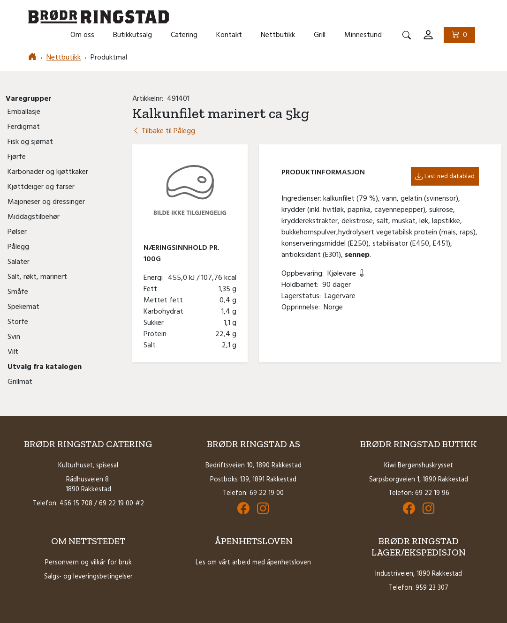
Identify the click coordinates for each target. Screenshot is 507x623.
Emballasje (24, 112)
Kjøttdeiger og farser (41, 187)
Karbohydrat (165, 311)
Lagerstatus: (303, 296)
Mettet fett (165, 300)
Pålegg (18, 247)
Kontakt (229, 35)
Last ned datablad (445, 176)
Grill (319, 35)
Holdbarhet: (301, 285)
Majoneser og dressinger (46, 202)
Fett (152, 289)
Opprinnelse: (302, 307)
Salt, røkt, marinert (37, 277)
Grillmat (20, 382)
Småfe (18, 292)
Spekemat (23, 307)
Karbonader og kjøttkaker (48, 172)
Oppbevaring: (304, 273)
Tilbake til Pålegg (163, 131)
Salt (151, 345)
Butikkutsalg (132, 35)
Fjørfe (17, 157)
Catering (184, 35)
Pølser (17, 232)
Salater (19, 262)
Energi (155, 278)
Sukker (155, 323)
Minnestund (363, 35)
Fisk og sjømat (30, 142)
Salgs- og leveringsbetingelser (88, 576)
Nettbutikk (278, 35)
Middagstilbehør (34, 217)
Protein (157, 334)
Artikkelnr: (149, 99)
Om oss (82, 35)
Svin (14, 337)
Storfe (18, 322)
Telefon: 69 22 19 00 (253, 493)
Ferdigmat (24, 127)
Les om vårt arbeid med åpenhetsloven (253, 562)
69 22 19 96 (432, 493)
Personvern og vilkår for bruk (88, 562)
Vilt (13, 352)
